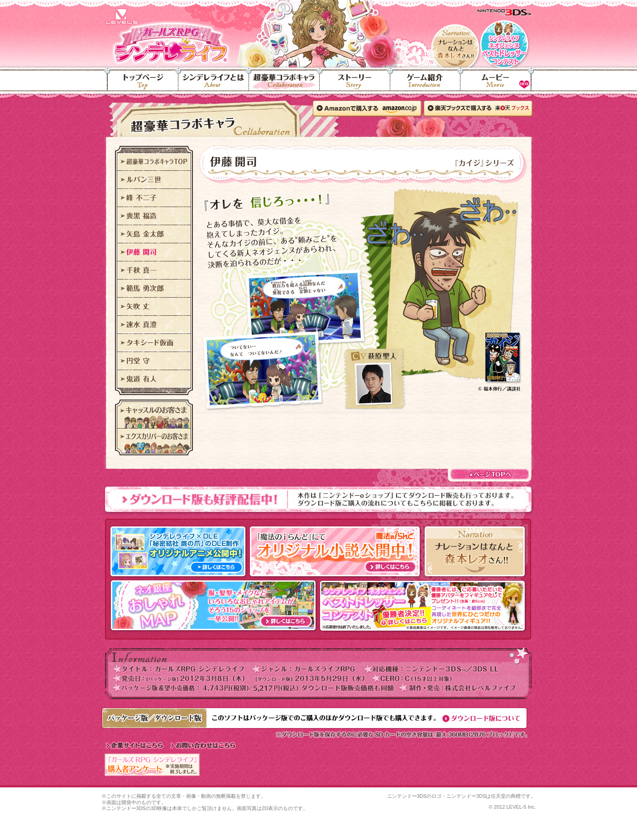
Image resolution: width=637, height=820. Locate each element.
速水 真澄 (154, 325)
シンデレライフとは (213, 84)
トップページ (139, 84)
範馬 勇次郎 (154, 289)
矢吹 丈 (154, 307)
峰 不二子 (154, 198)
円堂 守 (154, 361)
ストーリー (355, 84)
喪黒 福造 (154, 216)
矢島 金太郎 (154, 234)
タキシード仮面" (154, 343)
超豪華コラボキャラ (284, 84)
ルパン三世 (154, 180)
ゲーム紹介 (425, 84)
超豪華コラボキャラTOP (154, 162)
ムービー (498, 84)
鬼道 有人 (154, 379)
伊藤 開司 (154, 252)
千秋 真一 (154, 270)
